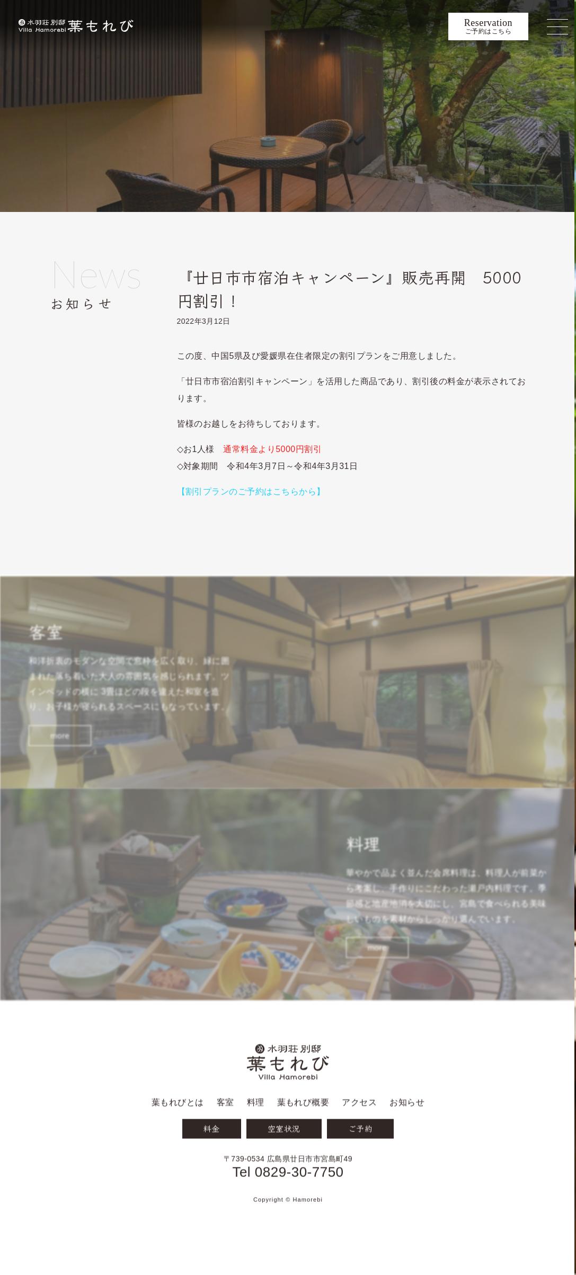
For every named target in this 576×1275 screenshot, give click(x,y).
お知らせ (113, 287)
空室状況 (284, 1155)
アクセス (359, 1129)
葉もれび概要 (303, 1129)
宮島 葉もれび (75, 26)
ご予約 (360, 1155)
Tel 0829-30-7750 (287, 1199)
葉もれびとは (178, 1129)
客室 (225, 1129)
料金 (211, 1155)
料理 (255, 1129)
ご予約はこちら (488, 26)
